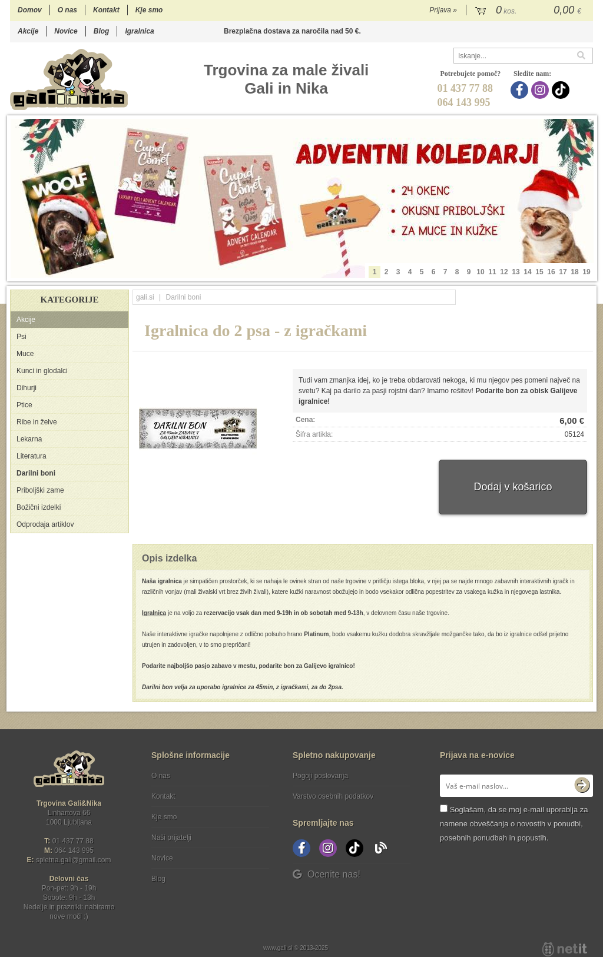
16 (551, 272)
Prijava (443, 10)
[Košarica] (529, 10)
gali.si (145, 297)
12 (504, 272)
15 (539, 272)
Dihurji (26, 388)
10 (480, 272)
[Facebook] (521, 90)
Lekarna (29, 439)
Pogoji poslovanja (320, 776)
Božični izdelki (38, 507)
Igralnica (139, 31)
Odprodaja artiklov (45, 524)
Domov (30, 10)
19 (586, 272)
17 (562, 272)
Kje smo (149, 10)
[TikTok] (562, 90)
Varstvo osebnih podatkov (333, 796)
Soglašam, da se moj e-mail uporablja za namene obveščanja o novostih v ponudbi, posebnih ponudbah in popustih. (514, 823)
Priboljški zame (40, 490)
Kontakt (106, 10)
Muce (25, 354)
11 (492, 272)
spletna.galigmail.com (73, 860)
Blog (102, 31)
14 (527, 272)
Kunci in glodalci (42, 371)
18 (574, 272)
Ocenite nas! (326, 874)
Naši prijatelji (171, 837)
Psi (21, 337)
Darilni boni (35, 473)
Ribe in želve (36, 422)
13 (515, 272)
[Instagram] (541, 90)
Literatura (31, 456)
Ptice (24, 405)
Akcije (28, 31)
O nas (67, 10)
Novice (65, 31)
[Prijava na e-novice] (582, 786)
